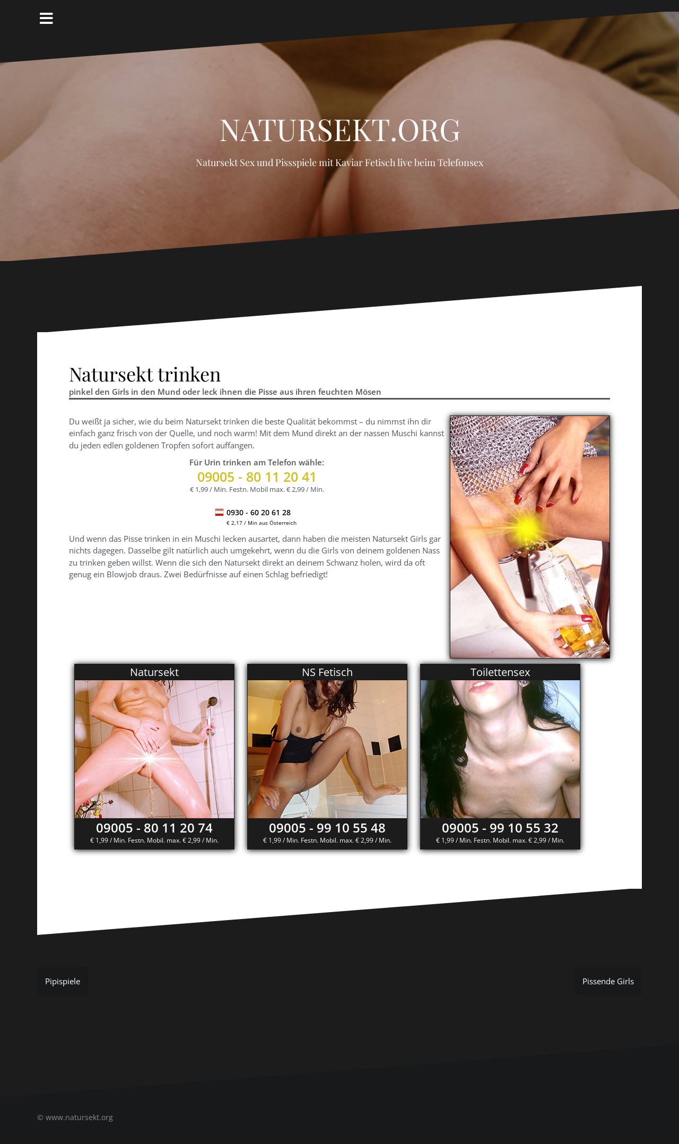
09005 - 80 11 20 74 (154, 827)
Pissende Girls (608, 981)
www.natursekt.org (79, 1117)
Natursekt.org (339, 123)
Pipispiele (62, 981)
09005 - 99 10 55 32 (500, 827)
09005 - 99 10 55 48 (327, 827)
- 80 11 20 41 (257, 476)
